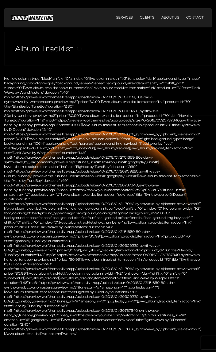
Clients (147, 17)
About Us (170, 17)
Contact (195, 17)
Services (124, 17)
